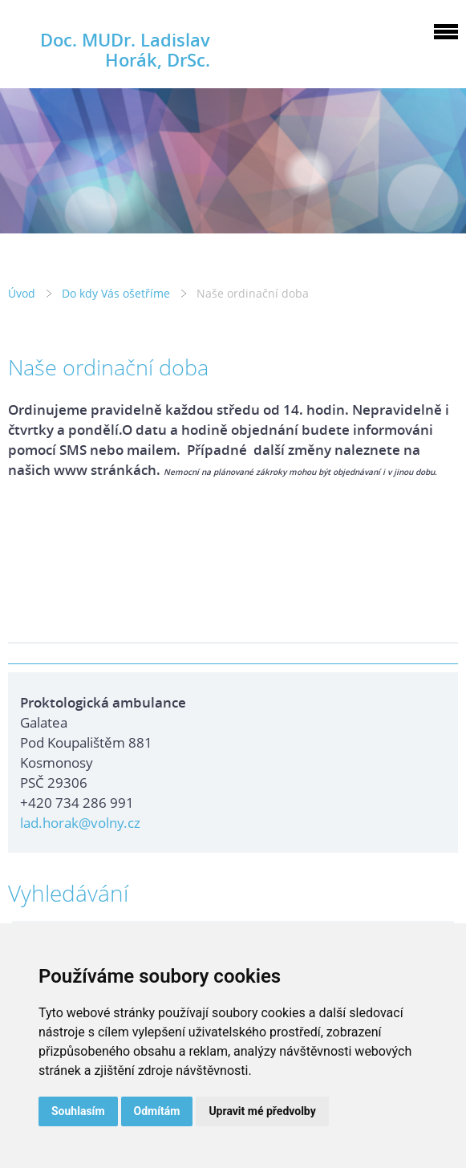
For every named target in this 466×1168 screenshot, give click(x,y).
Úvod (21, 293)
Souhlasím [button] (78, 1111)
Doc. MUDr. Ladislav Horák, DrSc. (125, 49)
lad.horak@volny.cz (80, 822)
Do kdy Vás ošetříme (116, 293)
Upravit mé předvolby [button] (262, 1111)
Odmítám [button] (157, 1111)
